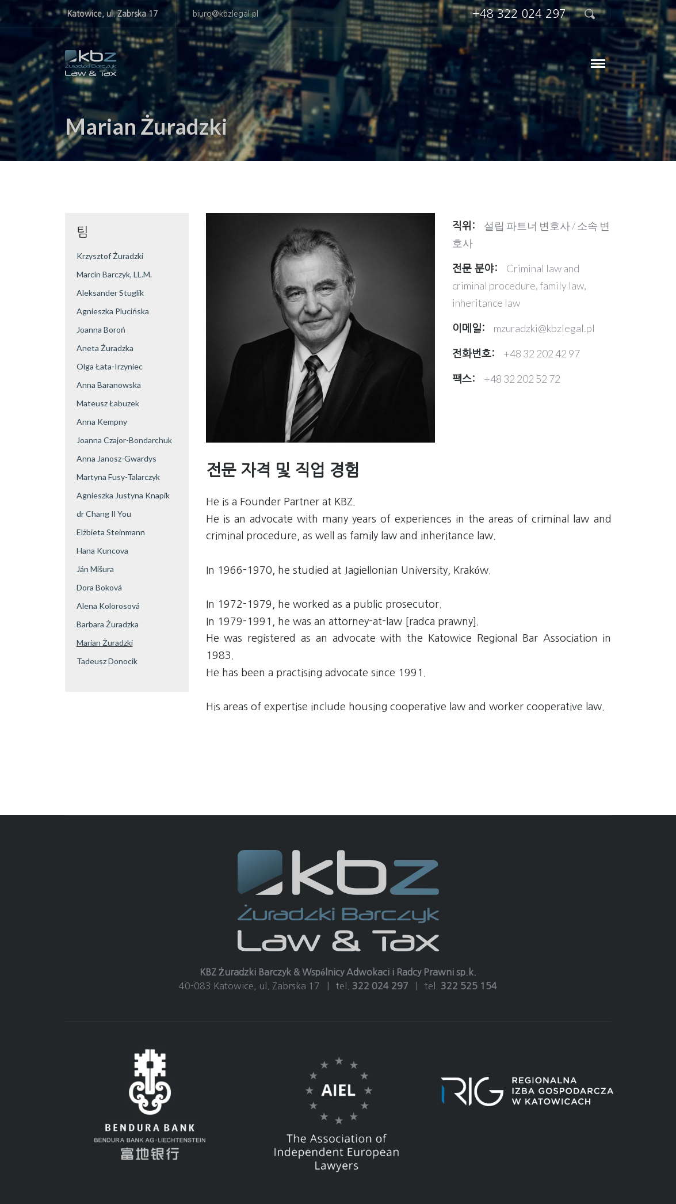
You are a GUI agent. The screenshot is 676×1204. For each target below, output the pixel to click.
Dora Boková (99, 587)
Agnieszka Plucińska (113, 311)
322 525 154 (469, 985)
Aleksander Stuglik (110, 293)
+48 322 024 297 (519, 14)
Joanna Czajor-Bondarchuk (124, 440)
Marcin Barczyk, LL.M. (114, 274)
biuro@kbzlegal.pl (225, 14)
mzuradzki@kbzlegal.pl (544, 328)
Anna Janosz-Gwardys (116, 458)
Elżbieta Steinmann (111, 532)
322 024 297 (380, 985)
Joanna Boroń (101, 329)
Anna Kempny (102, 421)
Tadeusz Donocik (107, 661)
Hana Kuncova (102, 550)
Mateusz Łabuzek (108, 403)
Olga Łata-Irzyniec (110, 366)
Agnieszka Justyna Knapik (123, 495)
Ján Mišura (95, 569)
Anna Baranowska (109, 385)
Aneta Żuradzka (105, 348)
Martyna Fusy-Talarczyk (118, 477)
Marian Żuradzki (105, 642)
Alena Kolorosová (108, 606)
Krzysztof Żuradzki (110, 256)
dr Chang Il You (104, 514)
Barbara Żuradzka (108, 624)
